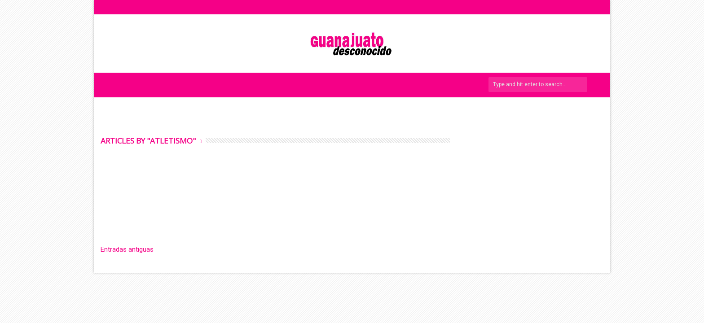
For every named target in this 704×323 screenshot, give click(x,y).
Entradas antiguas (127, 249)
